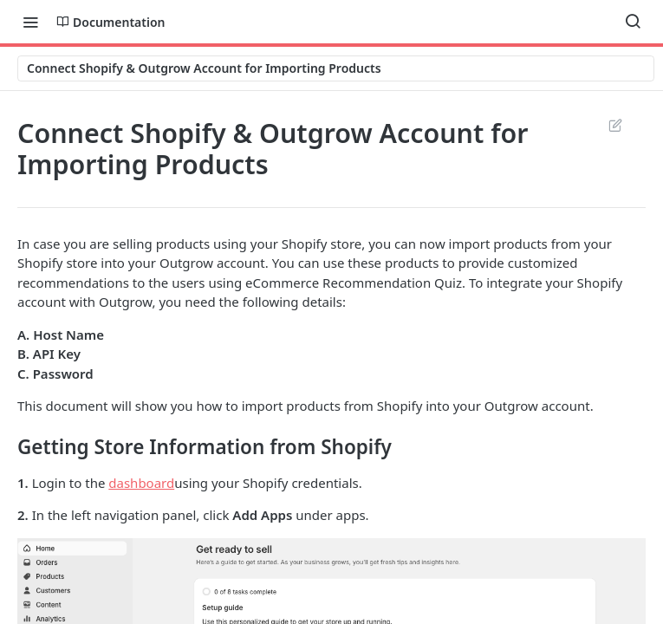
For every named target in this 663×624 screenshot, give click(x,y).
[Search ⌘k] (633, 22)
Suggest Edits (615, 125)
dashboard (141, 482)
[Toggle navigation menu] (30, 22)
